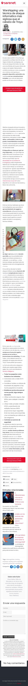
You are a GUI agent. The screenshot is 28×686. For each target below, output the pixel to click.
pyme (15, 561)
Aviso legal (4, 681)
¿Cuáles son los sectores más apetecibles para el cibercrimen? (20, 518)
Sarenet (19, 683)
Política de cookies (22, 681)
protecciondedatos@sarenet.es (19, 653)
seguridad (20, 561)
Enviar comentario (9, 636)
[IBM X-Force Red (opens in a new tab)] (7, 473)
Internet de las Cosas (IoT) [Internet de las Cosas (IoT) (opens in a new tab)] (10, 181)
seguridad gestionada (9, 563)
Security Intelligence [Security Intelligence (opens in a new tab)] (8, 371)
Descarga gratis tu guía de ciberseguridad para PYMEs (14, 459)
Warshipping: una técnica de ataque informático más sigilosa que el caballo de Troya (13, 16)
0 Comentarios (7, 35)
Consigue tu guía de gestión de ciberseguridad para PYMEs (14, 89)
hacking (11, 561)
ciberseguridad (10, 559)
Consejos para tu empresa (10, 33)
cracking (17, 559)
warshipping (18, 563)
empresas (5, 561)
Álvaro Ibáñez (7, 32)
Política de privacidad (16, 656)
